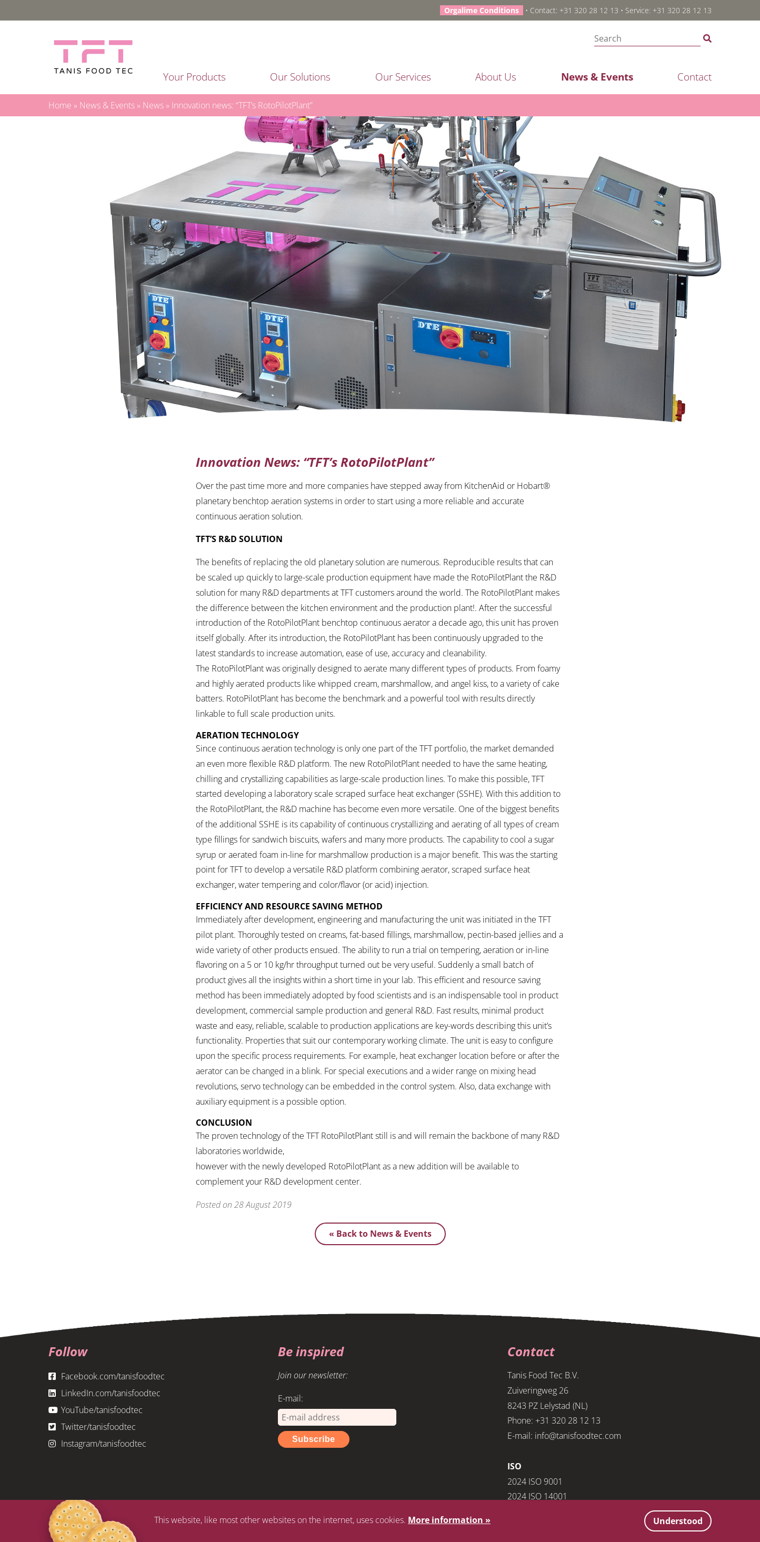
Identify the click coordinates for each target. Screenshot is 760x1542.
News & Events (597, 76)
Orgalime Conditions (481, 10)
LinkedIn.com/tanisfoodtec (104, 1393)
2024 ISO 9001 (535, 1481)
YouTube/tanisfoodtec (95, 1410)
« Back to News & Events (380, 1233)
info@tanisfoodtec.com (578, 1435)
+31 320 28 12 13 (588, 10)
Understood (678, 1521)
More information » (449, 1520)
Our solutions (300, 76)
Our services (403, 76)
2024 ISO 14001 (537, 1496)
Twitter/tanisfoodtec (92, 1427)
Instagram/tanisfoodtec (97, 1443)
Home (60, 105)
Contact (694, 76)
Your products (194, 76)
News (153, 105)
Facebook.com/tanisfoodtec (106, 1376)
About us (495, 76)
